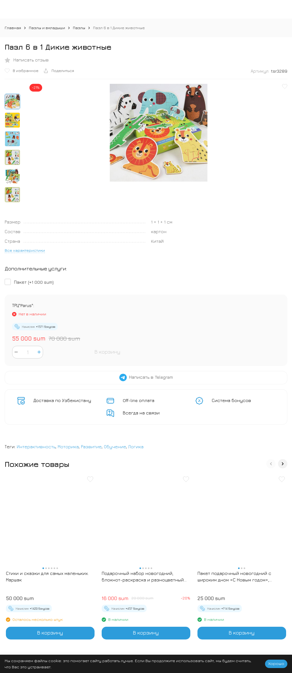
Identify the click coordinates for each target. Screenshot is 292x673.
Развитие (91, 446)
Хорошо (276, 663)
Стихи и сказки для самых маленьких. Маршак (47, 576)
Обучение (115, 446)
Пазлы (79, 27)
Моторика (68, 446)
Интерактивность (36, 446)
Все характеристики (25, 250)
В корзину (107, 352)
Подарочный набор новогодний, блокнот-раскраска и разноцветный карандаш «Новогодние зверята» (143, 577)
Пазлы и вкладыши (47, 27)
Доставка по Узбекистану (62, 400)
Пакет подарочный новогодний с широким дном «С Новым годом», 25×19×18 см (234, 577)
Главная (13, 27)
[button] (271, 463)
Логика (136, 446)
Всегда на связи (141, 412)
